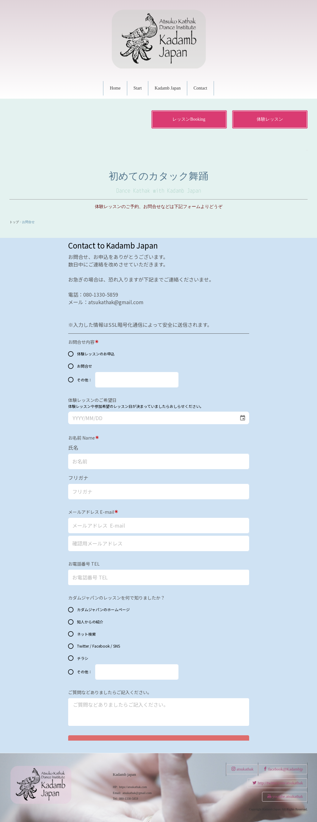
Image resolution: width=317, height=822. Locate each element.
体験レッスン (270, 119)
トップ (14, 222)
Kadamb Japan (168, 88)
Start (138, 88)
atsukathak (243, 769)
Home (115, 88)
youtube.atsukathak (285, 796)
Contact (200, 88)
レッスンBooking (188, 119)
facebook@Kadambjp (283, 769)
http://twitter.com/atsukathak (278, 783)
